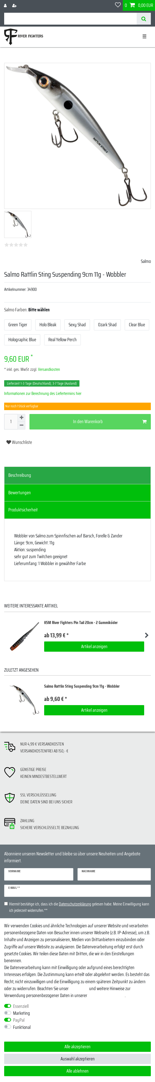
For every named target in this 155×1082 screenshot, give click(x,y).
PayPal (18, 1020)
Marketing (21, 1013)
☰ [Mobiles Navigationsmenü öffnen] (144, 36)
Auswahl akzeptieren (78, 1058)
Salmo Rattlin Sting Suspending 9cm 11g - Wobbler (82, 686)
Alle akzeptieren (77, 1046)
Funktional (22, 1027)
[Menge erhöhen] (21, 418)
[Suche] (144, 19)
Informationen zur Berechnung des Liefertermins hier (42, 393)
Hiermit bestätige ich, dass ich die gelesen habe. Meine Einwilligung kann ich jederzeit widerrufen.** (79, 907)
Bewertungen (19, 492)
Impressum (78, 988)
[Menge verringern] (21, 425)
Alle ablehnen (77, 1071)
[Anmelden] (6, 5)
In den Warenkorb (110, 421)
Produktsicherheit (23, 509)
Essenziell (21, 1006)
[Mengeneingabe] (11, 421)
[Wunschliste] (118, 5)
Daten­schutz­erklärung (106, 995)
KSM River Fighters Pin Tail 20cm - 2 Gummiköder (81, 623)
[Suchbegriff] (70, 19)
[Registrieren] (15, 5)
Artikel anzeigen (94, 646)
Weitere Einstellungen (22, 1034)
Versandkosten (48, 369)
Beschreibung (19, 475)
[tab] (77, 475)
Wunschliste (19, 442)
